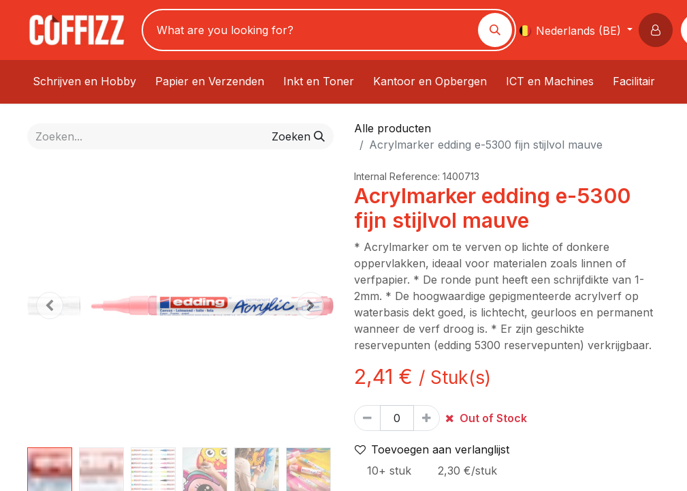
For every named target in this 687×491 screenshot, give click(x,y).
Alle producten (392, 128)
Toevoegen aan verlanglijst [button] (432, 449)
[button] (658, 30)
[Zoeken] (495, 30)
